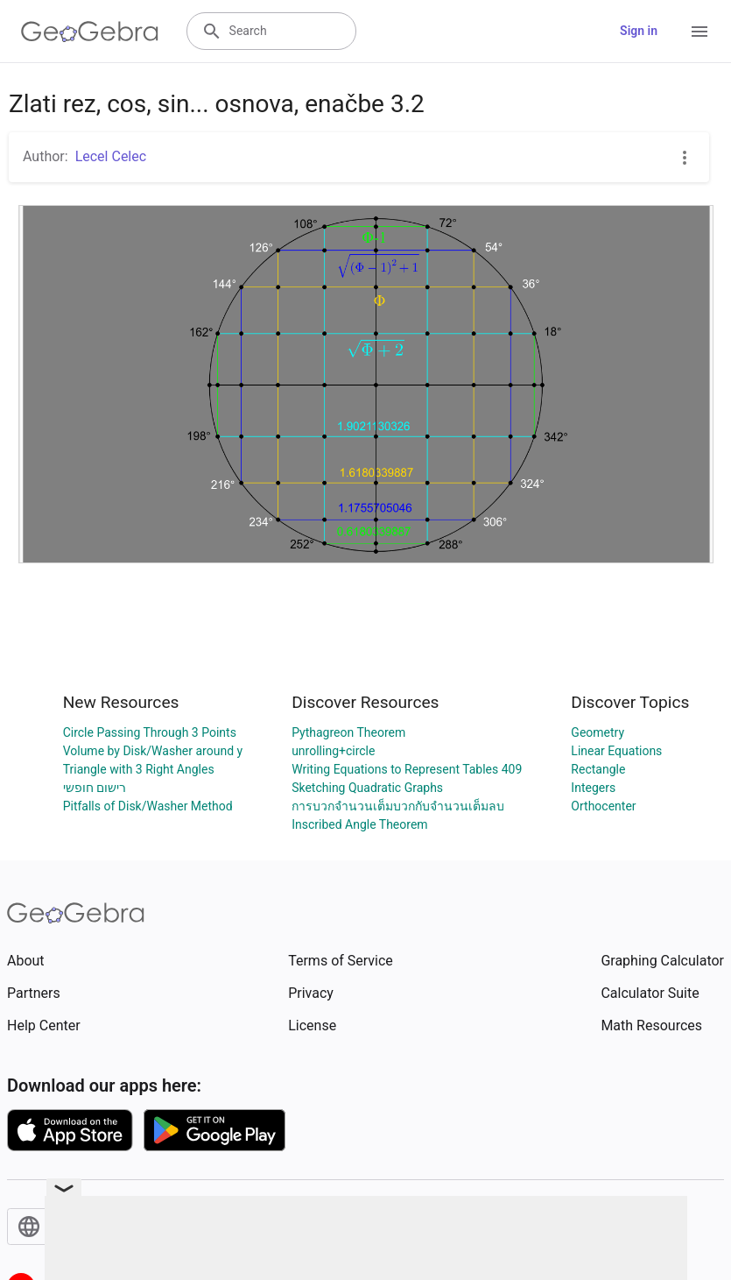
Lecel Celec (110, 156)
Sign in (638, 31)
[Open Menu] (699, 31)
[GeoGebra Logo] (89, 31)
